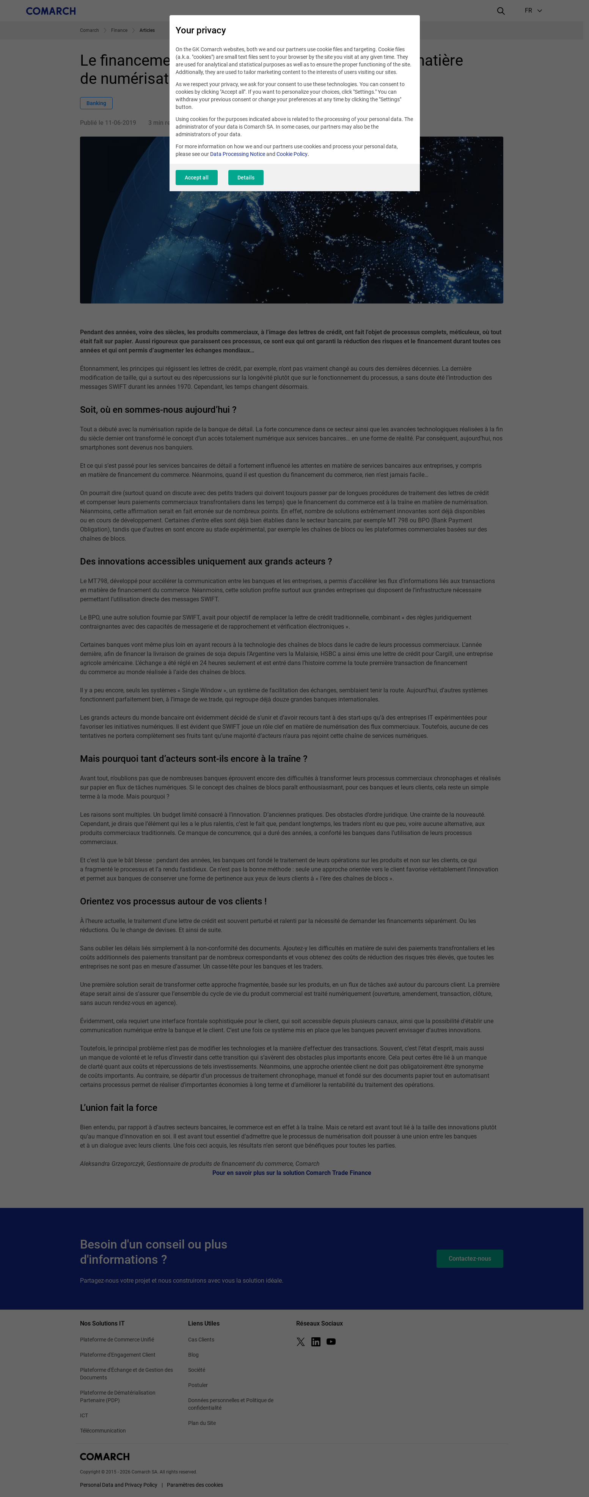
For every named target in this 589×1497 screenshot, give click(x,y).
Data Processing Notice (237, 154)
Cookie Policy (292, 154)
